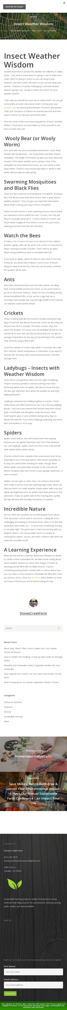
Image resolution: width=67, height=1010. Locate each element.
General (33, 16)
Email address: (11, 979)
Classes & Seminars (13, 702)
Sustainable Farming (13, 716)
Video (6, 721)
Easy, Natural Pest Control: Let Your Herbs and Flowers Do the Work (32, 675)
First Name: (10, 966)
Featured (8, 707)
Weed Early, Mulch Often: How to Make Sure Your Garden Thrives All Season (30, 650)
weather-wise (10, 107)
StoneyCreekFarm (21, 30)
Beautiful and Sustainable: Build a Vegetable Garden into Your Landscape (32, 667)
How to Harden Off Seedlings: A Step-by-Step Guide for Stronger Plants (33, 659)
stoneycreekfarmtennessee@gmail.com (22, 860)
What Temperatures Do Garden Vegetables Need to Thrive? (31, 682)
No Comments (50, 30)
